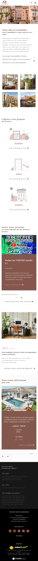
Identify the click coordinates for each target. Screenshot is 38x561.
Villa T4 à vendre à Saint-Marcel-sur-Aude (12, 502)
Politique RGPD (21, 554)
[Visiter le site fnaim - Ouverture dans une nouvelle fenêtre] (11, 547)
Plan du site (18, 553)
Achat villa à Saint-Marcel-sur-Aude (11, 478)
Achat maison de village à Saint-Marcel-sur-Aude (14, 476)
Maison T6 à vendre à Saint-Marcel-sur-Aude (13, 497)
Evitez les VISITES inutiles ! (19, 262)
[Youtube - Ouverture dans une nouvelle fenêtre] (28, 531)
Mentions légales (26, 553)
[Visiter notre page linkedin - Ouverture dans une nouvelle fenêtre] (23, 531)
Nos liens (15, 554)
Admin (9, 554)
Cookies (28, 554)
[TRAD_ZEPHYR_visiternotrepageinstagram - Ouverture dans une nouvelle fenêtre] (19, 531)
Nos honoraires (10, 553)
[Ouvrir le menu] (35, 3)
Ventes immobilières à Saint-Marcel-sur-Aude (13, 487)
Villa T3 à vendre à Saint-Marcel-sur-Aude (12, 504)
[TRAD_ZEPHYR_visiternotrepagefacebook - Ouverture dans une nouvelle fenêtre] (10, 531)
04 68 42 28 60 (19, 515)
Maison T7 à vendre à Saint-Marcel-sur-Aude (13, 499)
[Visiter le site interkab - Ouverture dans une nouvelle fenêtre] (21, 547)
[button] (21, 297)
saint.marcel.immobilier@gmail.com (19, 517)
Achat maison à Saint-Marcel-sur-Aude (12, 479)
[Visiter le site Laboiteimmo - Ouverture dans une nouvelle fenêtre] (19, 557)
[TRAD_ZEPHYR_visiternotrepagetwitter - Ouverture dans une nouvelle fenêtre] (14, 531)
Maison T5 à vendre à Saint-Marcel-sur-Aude (13, 496)
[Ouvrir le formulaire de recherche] (31, 3)
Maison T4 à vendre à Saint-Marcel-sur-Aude (13, 501)
